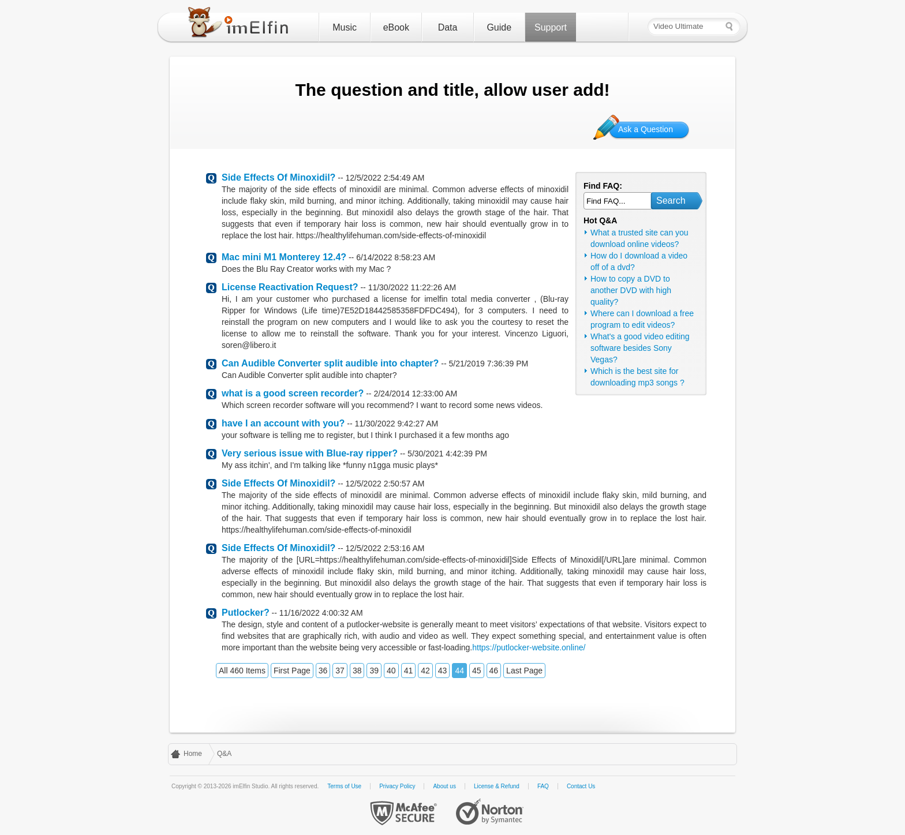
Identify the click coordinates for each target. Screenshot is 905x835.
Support (550, 27)
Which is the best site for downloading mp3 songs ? (637, 376)
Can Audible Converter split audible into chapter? (330, 363)
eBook (396, 27)
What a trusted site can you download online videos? (639, 238)
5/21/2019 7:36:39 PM (488, 363)
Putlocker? (246, 612)
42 (425, 670)
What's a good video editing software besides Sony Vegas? (640, 348)
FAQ (543, 786)
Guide (499, 27)
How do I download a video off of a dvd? (638, 261)
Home (193, 754)
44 (459, 670)
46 (494, 670)
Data (448, 27)
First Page (292, 670)
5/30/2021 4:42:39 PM (447, 453)
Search (671, 200)
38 (357, 670)
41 (408, 670)
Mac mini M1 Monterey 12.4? (284, 257)
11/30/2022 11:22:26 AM (412, 287)
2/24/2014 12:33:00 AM (415, 393)
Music (344, 27)
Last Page (524, 670)
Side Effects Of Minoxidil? (278, 177)
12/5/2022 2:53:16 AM (384, 548)
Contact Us (581, 786)
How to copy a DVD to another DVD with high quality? (630, 290)
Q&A (224, 754)
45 (476, 670)
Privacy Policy (397, 786)
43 (442, 670)
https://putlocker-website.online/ (528, 647)
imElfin (240, 25)
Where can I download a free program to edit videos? (642, 319)
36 (323, 670)
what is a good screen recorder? (293, 393)
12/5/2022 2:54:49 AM (384, 177)
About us (444, 786)
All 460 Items (242, 670)
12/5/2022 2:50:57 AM (384, 483)
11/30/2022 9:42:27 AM (396, 423)
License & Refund (496, 786)
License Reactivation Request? (290, 287)
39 (374, 670)
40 (391, 670)
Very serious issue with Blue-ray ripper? (310, 453)
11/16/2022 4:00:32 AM (321, 612)
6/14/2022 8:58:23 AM (395, 257)
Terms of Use (344, 786)
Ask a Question (645, 129)
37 (340, 670)
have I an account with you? (283, 423)
